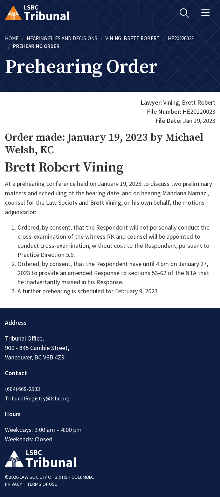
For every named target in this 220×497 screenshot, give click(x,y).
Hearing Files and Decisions (62, 38)
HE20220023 (181, 38)
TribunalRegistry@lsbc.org (37, 398)
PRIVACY (13, 484)
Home (12, 38)
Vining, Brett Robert (132, 38)
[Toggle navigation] (205, 12)
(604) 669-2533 (22, 388)
